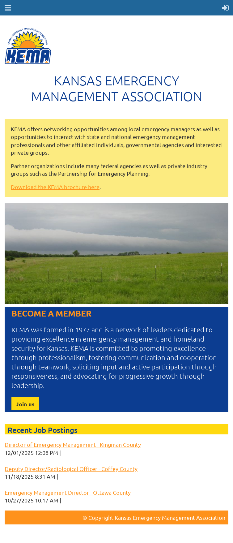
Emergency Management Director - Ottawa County (68, 492)
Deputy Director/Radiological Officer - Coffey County (71, 468)
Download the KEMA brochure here (55, 186)
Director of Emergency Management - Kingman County (73, 444)
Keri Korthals (78, 452)
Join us (25, 403)
